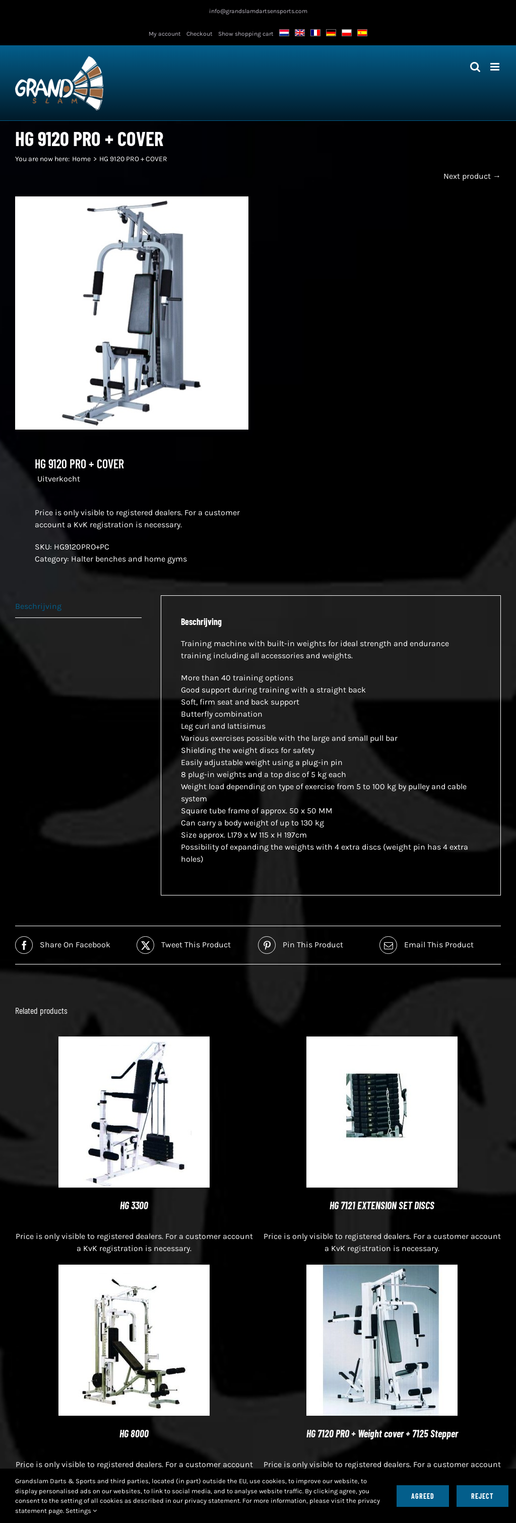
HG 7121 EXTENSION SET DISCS (382, 1205)
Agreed (422, 1496)
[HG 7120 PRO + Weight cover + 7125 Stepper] (382, 1270)
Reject (482, 1496)
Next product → (472, 176)
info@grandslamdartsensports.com (258, 11)
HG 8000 (134, 1433)
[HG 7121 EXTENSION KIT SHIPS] (382, 1042)
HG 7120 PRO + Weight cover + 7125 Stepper (382, 1433)
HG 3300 (134, 1205)
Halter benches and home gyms (129, 559)
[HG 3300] (134, 1042)
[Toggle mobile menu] (495, 66)
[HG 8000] (134, 1270)
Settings (81, 1510)
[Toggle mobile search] (475, 66)
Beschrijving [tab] (38, 606)
